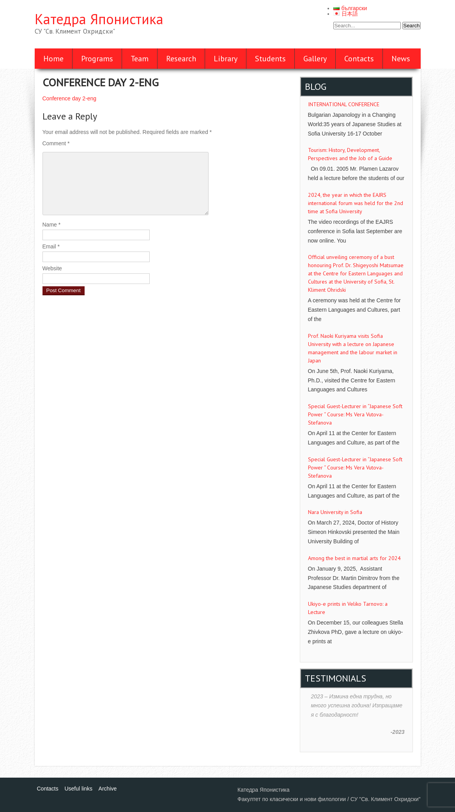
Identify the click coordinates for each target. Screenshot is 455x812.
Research (181, 59)
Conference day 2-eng (69, 98)
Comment (56, 143)
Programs (97, 59)
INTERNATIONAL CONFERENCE (343, 104)
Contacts (359, 59)
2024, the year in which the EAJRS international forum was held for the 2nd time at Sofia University (355, 203)
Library (225, 59)
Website (52, 268)
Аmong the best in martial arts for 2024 (354, 558)
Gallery (315, 59)
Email (51, 246)
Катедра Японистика (99, 19)
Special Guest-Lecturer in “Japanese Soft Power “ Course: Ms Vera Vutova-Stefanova (355, 414)
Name (51, 224)
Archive (108, 788)
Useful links (78, 788)
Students (270, 59)
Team (140, 59)
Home (53, 59)
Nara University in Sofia (335, 512)
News (400, 59)
